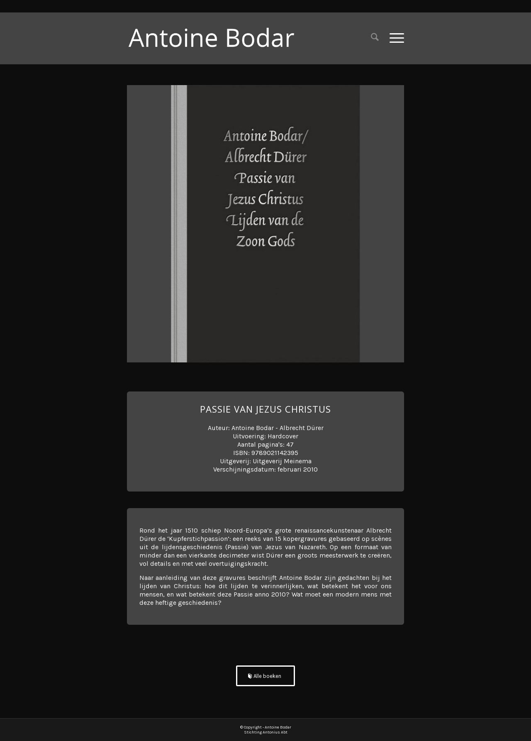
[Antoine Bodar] (218, 38)
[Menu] (394, 38)
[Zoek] (374, 38)
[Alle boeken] (265, 675)
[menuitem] (374, 38)
